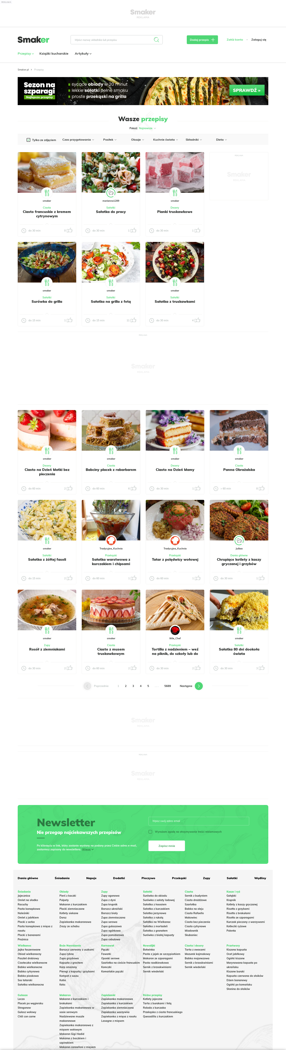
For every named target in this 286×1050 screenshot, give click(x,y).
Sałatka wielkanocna (31, 984)
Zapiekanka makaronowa (75, 922)
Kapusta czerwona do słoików (245, 975)
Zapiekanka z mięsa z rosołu (118, 1016)
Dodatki (119, 878)
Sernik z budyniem (196, 895)
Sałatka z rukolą (153, 917)
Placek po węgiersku (30, 1003)
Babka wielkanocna (30, 967)
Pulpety (64, 900)
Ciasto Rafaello (194, 913)
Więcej (86, 849)
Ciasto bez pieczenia (197, 922)
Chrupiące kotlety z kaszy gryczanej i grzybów (239, 561)
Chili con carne (27, 1016)
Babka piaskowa (28, 975)
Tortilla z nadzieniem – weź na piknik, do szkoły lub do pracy (175, 653)
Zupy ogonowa (110, 895)
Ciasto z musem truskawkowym (111, 651)
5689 (167, 686)
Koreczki (106, 967)
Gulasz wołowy (27, 1012)
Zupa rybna (66, 954)
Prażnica (23, 939)
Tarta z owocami (195, 949)
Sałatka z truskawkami (175, 301)
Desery (175, 207)
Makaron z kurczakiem (73, 904)
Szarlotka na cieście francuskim (120, 962)
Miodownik (191, 930)
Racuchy (23, 904)
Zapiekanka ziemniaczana (117, 1007)
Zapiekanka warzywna (115, 1012)
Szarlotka (190, 904)
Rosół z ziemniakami (47, 649)
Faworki (106, 954)
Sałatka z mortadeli (155, 926)
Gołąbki (231, 895)
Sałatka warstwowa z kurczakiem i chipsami (111, 561)
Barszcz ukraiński (112, 908)
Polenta (231, 930)
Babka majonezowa (197, 958)
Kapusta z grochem (71, 962)
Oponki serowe (110, 958)
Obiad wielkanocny (29, 954)
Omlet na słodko (28, 900)
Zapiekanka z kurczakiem (117, 1003)
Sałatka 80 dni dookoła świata (239, 651)
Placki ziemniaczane (71, 908)
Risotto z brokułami (238, 913)
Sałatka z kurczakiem (156, 908)
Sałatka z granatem (155, 930)
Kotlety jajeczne (152, 999)
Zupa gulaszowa (111, 926)
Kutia (62, 980)
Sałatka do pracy (111, 211)
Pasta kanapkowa (29, 908)
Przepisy (25, 53)
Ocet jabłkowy (235, 954)
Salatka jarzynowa (154, 913)
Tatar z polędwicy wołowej (175, 559)
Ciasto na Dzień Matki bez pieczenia (47, 471)
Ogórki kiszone (236, 958)
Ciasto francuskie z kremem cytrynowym (47, 213)
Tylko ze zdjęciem (44, 139)
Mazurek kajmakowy (197, 954)
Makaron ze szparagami (158, 958)
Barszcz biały (109, 913)
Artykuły (83, 53)
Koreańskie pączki (112, 971)
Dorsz (62, 917)
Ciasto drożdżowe (196, 900)
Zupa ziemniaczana (113, 917)
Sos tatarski (25, 980)
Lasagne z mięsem (112, 1020)
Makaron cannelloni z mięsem (77, 1047)
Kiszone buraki (235, 971)
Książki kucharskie (53, 53)
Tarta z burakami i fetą (157, 1003)
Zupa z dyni (108, 900)
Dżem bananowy (237, 980)
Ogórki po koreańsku (239, 984)
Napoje (91, 878)
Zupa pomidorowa (112, 935)
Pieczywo (148, 878)
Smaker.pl (23, 69)
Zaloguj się (258, 39)
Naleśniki (23, 913)
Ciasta (47, 207)
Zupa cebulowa (110, 939)
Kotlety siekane (68, 913)
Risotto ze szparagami (240, 917)
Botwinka (149, 949)
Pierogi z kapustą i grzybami (77, 971)
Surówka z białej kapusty (158, 935)
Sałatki (110, 207)
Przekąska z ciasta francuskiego (162, 1012)
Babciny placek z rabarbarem (111, 469)
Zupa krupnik (109, 904)
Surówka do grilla (47, 301)
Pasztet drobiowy (28, 958)
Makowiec (191, 917)
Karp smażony (68, 967)
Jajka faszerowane (29, 949)
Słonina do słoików (238, 989)
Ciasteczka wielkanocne (32, 962)
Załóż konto (235, 39)
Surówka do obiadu (155, 895)
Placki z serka (26, 922)
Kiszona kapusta (237, 949)
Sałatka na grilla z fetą (111, 301)
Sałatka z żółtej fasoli (47, 559)
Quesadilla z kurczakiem (158, 1016)
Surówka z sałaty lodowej (159, 900)
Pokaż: (143, 128)
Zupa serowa (109, 922)
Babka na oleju (194, 908)
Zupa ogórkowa (111, 930)
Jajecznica (24, 895)
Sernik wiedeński (153, 971)
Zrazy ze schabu (69, 926)
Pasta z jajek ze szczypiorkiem (161, 954)
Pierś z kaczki (67, 895)
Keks (62, 984)
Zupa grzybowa (69, 958)
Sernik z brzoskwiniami (157, 967)
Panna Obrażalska (239, 469)
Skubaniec (191, 935)
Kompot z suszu (68, 975)
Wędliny (260, 878)
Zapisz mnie (167, 846)
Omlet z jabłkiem (28, 917)
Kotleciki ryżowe (236, 926)
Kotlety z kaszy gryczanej (242, 904)
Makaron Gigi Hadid (71, 1034)
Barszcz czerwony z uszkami (76, 949)
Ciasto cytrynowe (195, 926)
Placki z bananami (29, 935)
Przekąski (111, 555)
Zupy (47, 645)
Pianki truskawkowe (174, 211)
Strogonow (24, 1007)
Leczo (21, 999)
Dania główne (239, 555)
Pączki (105, 949)
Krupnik (231, 900)
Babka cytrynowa (28, 971)
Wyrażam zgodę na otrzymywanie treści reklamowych (185, 832)
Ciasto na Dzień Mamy (175, 469)
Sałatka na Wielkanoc (157, 922)
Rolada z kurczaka (154, 1007)
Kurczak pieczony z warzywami (246, 922)
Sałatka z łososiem (155, 904)
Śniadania (62, 878)
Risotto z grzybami (238, 908)
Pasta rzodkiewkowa (156, 962)
